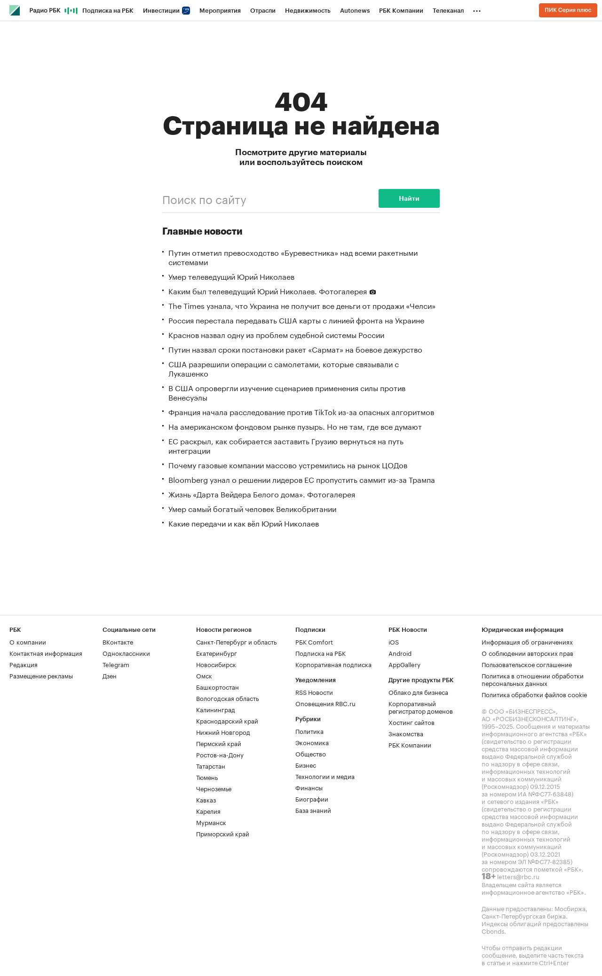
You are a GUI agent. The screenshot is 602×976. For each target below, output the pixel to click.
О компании (27, 641)
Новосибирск (216, 664)
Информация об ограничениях (527, 641)
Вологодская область (227, 697)
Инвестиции (166, 11)
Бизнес (305, 764)
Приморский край (222, 833)
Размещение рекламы (41, 675)
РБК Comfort (314, 641)
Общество (310, 753)
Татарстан (210, 765)
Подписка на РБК (108, 11)
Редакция (23, 664)
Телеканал (448, 11)
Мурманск (211, 821)
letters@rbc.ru (518, 876)
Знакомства (405, 733)
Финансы (309, 787)
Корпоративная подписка (333, 664)
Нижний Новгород (223, 731)
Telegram (116, 664)
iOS (393, 641)
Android (400, 652)
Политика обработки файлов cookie (534, 694)
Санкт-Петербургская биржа (524, 915)
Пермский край (218, 743)
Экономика (312, 742)
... (477, 9)
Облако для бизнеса (418, 691)
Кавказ (206, 799)
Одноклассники (126, 652)
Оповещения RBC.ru (325, 703)
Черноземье (213, 788)
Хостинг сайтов (411, 721)
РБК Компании (401, 11)
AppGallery (404, 664)
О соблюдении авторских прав (527, 652)
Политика (309, 730)
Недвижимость (308, 11)
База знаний (313, 809)
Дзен (110, 675)
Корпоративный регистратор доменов (420, 706)
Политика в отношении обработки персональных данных (533, 678)
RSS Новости (314, 691)
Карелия (208, 810)
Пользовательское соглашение (527, 664)
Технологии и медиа (325, 775)
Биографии (311, 798)
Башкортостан (217, 686)
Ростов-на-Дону (220, 754)
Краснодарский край (227, 720)
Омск (204, 675)
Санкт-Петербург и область (236, 641)
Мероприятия (220, 11)
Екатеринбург (216, 652)
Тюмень (207, 776)
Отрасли (263, 11)
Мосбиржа (570, 908)
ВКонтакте (118, 641)
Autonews (355, 11)
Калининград (215, 709)
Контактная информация (45, 652)
